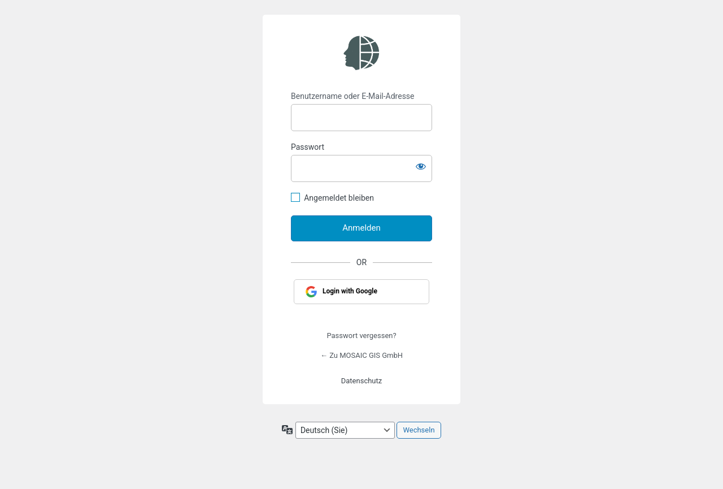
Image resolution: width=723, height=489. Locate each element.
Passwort (307, 147)
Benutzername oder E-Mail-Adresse (353, 96)
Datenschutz (361, 381)
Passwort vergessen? (361, 335)
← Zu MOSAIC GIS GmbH (361, 355)
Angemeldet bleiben (339, 197)
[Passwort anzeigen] (421, 166)
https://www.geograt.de (361, 53)
